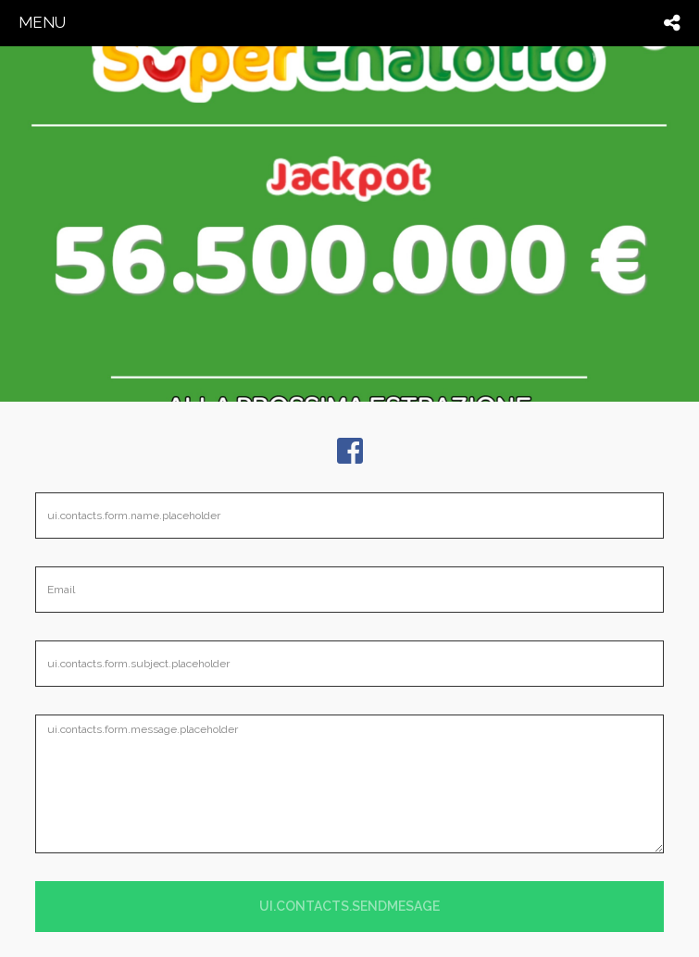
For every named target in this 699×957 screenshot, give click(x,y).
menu (42, 22)
